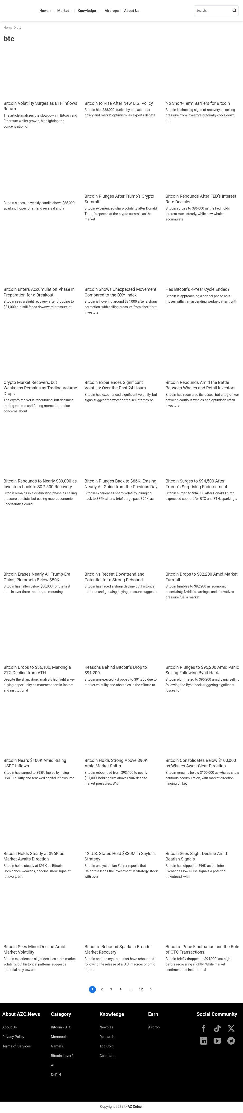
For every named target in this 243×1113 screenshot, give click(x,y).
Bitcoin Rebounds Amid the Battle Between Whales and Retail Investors (201, 385)
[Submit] (234, 11)
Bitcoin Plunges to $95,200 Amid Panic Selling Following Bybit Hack (202, 670)
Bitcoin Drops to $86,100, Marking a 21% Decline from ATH (37, 670)
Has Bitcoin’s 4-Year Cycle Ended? (197, 289)
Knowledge (88, 10)
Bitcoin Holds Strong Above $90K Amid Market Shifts (115, 763)
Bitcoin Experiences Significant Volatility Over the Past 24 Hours (115, 385)
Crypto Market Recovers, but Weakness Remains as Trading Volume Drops (40, 388)
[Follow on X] (231, 1029)
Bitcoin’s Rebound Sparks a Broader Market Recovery (118, 949)
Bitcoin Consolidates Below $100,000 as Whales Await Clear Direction (201, 763)
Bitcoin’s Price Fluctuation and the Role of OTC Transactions (202, 949)
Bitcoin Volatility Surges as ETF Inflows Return (40, 106)
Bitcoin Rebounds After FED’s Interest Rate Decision (201, 199)
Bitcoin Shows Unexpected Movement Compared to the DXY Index (120, 292)
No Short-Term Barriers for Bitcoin (198, 103)
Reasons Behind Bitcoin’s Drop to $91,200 (115, 670)
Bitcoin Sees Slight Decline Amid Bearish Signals (196, 856)
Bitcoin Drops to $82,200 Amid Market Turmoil (202, 577)
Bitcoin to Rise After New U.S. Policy (118, 103)
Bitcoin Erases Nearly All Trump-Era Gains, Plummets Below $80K (37, 577)
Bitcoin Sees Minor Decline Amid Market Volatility (34, 949)
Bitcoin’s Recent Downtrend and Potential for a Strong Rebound (114, 577)
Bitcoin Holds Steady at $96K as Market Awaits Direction (34, 856)
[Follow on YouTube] (217, 1041)
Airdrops (112, 11)
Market (65, 10)
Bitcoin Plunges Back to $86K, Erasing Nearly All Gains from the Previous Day (120, 483)
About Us (131, 11)
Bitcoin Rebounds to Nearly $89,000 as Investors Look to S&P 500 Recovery (40, 483)
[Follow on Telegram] (231, 1041)
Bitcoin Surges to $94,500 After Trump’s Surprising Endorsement (196, 483)
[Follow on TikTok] (217, 1029)
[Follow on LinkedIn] (203, 1041)
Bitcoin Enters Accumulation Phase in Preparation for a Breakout (39, 292)
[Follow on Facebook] (203, 1029)
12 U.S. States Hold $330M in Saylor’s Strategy (120, 856)
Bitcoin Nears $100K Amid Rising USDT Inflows (35, 763)
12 (141, 989)
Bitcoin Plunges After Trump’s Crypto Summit (119, 199)
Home (8, 27)
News (45, 10)
